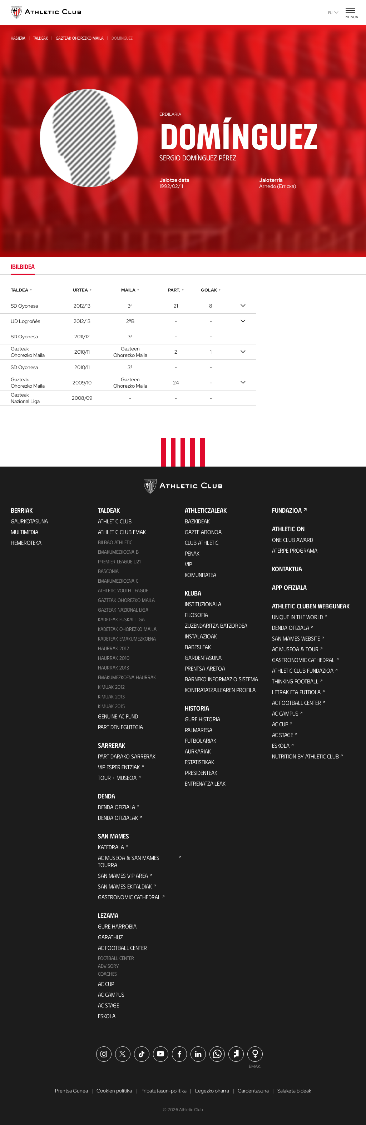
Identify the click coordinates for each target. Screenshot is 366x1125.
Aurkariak (198, 751)
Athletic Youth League (123, 590)
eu (333, 12)
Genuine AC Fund (118, 716)
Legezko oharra (212, 1090)
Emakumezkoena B (118, 552)
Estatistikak (199, 761)
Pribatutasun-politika (163, 1090)
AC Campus (111, 994)
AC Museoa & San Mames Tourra (128, 861)
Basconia (108, 571)
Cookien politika (114, 1090)
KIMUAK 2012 (111, 687)
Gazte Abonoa (203, 531)
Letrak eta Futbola (296, 691)
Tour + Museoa (117, 777)
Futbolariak (200, 740)
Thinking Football (295, 681)
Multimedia (24, 531)
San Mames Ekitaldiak (125, 886)
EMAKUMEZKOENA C (118, 581)
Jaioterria (271, 180)
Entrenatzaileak (205, 783)
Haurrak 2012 (113, 648)
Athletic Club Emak (122, 531)
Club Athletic (201, 542)
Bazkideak (197, 521)
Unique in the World (297, 616)
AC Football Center (122, 947)
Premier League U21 (119, 561)
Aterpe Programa (294, 550)
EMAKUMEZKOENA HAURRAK (127, 677)
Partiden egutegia (120, 726)
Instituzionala (203, 604)
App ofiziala (289, 587)
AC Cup (106, 983)
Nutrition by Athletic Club (305, 756)
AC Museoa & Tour (295, 649)
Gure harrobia (117, 926)
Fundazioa (287, 510)
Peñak (192, 553)
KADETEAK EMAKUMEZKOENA (127, 639)
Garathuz (110, 937)
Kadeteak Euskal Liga (121, 619)
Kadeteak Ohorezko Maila (127, 629)
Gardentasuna (203, 657)
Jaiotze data (174, 180)
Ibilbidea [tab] (23, 266)
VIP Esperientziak (119, 766)
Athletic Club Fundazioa (302, 670)
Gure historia (202, 719)
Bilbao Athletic (115, 542)
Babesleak (198, 646)
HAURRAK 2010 (113, 658)
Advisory (108, 966)
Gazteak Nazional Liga (123, 610)
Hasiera (18, 37)
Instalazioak (201, 636)
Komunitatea (200, 574)
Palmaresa (198, 729)
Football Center (116, 958)
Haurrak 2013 (113, 667)
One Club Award (292, 539)
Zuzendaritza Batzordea (216, 625)
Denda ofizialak (118, 817)
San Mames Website (296, 638)
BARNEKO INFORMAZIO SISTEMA (221, 679)
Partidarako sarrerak (126, 756)
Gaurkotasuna (29, 521)
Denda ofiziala (116, 806)
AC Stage (108, 1005)
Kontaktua (287, 569)
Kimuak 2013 (111, 696)
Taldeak (40, 37)
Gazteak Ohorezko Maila (80, 37)
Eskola (106, 1015)
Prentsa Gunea (71, 1090)
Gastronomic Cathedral (129, 896)
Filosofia (196, 614)
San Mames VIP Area (123, 875)
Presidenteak (201, 772)
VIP (188, 564)
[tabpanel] (183, 346)
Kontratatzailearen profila (220, 689)
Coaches (107, 974)
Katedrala (111, 846)
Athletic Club (115, 521)
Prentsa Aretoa (205, 668)
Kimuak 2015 (111, 706)
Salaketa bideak (294, 1090)
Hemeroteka (26, 542)
